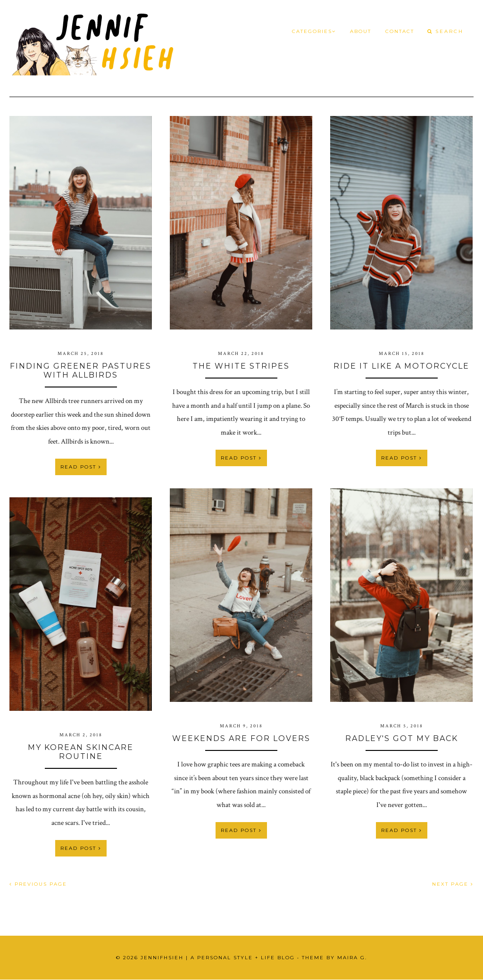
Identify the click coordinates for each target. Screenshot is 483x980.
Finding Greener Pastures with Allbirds (80, 370)
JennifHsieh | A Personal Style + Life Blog (218, 958)
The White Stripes (241, 366)
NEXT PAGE (453, 884)
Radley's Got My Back (401, 738)
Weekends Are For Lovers (241, 738)
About (360, 31)
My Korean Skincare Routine (80, 752)
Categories (314, 31)
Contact (399, 31)
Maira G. (352, 958)
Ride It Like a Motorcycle (401, 366)
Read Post (80, 467)
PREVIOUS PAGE (38, 884)
